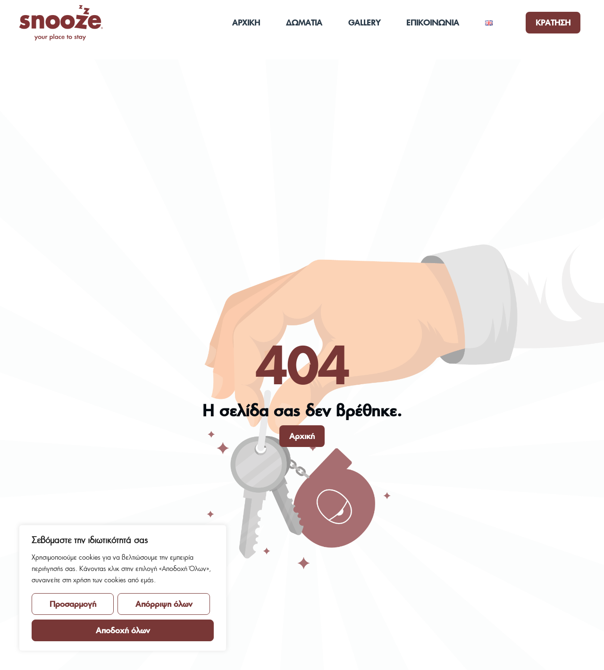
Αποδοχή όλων (123, 630)
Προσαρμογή (73, 604)
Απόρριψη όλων (164, 604)
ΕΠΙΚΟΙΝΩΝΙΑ (432, 22)
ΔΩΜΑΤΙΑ (304, 22)
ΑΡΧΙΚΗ (246, 22)
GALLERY (364, 22)
